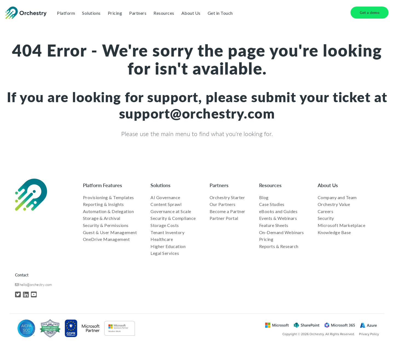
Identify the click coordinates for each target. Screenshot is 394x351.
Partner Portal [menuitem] (224, 218)
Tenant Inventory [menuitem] (167, 232)
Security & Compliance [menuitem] (173, 218)
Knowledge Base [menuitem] (334, 232)
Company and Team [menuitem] (337, 197)
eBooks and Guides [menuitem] (278, 211)
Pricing (115, 13)
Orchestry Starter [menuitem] (227, 197)
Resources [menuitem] (270, 185)
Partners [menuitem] (219, 185)
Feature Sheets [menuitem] (273, 225)
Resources (163, 13)
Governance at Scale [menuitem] (170, 211)
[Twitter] (18, 294)
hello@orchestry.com (35, 284)
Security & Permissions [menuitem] (106, 225)
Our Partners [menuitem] (223, 204)
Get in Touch (220, 13)
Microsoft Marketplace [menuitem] (342, 225)
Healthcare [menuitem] (161, 239)
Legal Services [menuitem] (164, 253)
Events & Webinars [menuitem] (278, 218)
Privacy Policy (369, 334)
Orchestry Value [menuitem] (334, 204)
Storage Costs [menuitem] (164, 225)
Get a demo (369, 12)
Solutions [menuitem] (160, 185)
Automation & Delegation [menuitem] (108, 211)
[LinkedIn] (26, 294)
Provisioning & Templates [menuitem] (108, 197)
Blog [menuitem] (264, 197)
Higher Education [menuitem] (168, 246)
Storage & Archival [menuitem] (101, 218)
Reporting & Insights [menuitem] (103, 204)
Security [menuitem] (326, 218)
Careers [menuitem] (326, 211)
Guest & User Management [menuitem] (110, 232)
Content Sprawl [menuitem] (165, 204)
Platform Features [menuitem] (102, 185)
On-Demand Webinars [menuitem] (281, 232)
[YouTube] (34, 294)
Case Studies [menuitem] (272, 204)
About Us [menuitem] (328, 185)
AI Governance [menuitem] (165, 197)
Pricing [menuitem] (266, 239)
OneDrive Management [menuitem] (106, 239)
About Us (191, 13)
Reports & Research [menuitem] (279, 246)
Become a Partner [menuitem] (227, 211)
